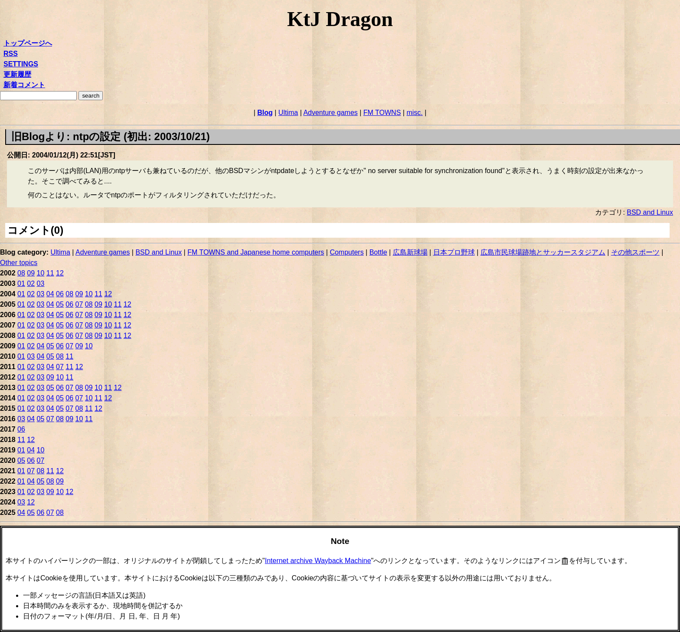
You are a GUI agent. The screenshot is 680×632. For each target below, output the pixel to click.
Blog (265, 112)
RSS (10, 53)
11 (50, 273)
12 (60, 273)
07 (79, 304)
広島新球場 (410, 252)
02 (31, 283)
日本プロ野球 (454, 252)
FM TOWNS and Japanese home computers (255, 252)
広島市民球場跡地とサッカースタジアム (543, 252)
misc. (414, 112)
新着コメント (24, 84)
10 (41, 273)
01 (21, 283)
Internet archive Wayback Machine (318, 560)
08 (21, 273)
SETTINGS (20, 64)
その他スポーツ (635, 252)
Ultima (288, 112)
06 (60, 294)
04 (50, 294)
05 (60, 304)
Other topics (18, 262)
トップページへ (27, 43)
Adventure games (330, 112)
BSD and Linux (650, 212)
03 (41, 283)
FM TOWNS (382, 112)
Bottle (378, 252)
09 (31, 273)
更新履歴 (17, 74)
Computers (346, 252)
